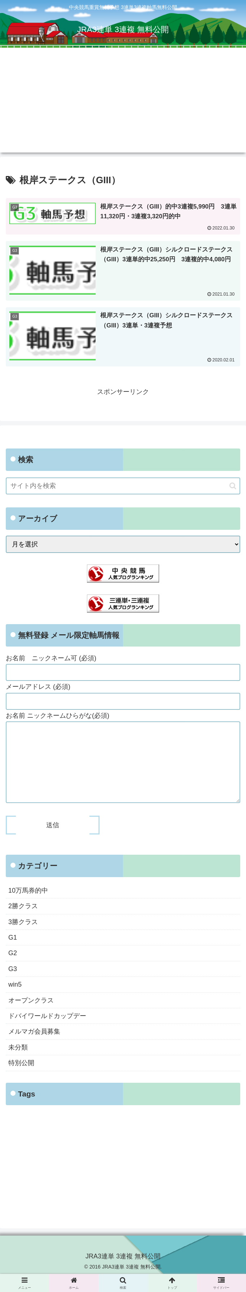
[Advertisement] (123, 102)
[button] (233, 486)
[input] (123, 486)
